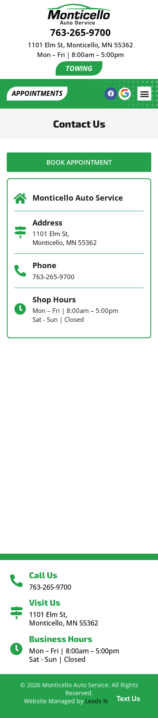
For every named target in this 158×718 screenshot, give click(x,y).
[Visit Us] (16, 612)
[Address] (20, 232)
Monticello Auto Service (77, 198)
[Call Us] (16, 580)
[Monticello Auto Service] (20, 198)
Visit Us (44, 602)
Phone (44, 265)
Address (47, 223)
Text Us (128, 698)
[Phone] (20, 271)
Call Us (43, 575)
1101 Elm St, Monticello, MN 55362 (80, 45)
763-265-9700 (80, 32)
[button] (144, 94)
